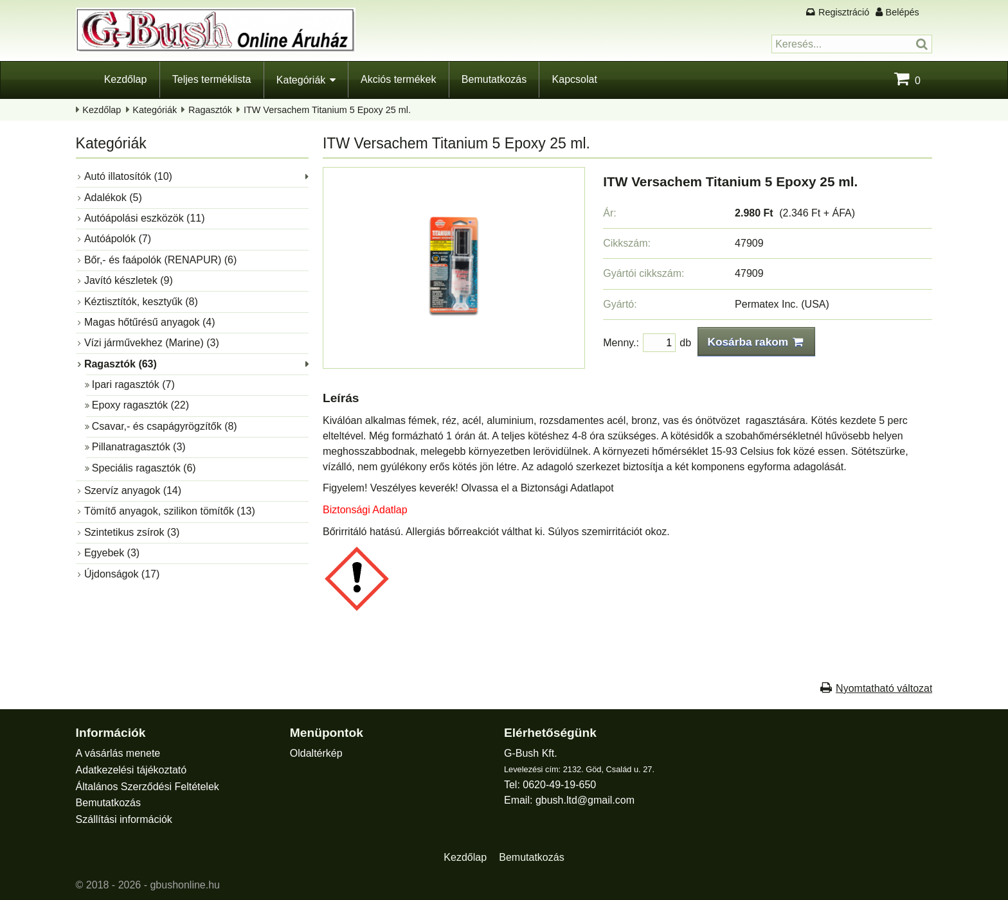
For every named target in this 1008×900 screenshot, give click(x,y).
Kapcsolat (574, 79)
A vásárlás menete (118, 753)
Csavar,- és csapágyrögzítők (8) (164, 426)
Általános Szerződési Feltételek (147, 786)
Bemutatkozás (494, 79)
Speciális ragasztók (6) (144, 468)
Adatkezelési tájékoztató (131, 769)
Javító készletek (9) (128, 280)
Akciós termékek (398, 79)
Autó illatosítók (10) (128, 176)
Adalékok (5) (113, 197)
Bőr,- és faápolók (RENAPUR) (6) (160, 259)
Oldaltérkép (316, 753)
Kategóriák (301, 80)
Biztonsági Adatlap (365, 509)
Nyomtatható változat (884, 688)
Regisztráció (843, 12)
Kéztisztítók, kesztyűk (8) (141, 301)
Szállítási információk (124, 819)
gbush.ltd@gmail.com (585, 800)
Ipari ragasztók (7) (133, 384)
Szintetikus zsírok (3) (131, 532)
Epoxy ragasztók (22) (140, 405)
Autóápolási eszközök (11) (144, 218)
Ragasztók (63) (120, 363)
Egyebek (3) (112, 552)
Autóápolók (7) (117, 238)
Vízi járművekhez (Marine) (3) (151, 342)
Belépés (902, 12)
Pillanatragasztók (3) (139, 446)
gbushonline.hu (185, 884)
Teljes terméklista (211, 79)
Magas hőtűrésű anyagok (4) (149, 322)
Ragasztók (210, 110)
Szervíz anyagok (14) (132, 490)
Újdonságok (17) (121, 574)
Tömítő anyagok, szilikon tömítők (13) (169, 511)
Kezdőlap (125, 79)
